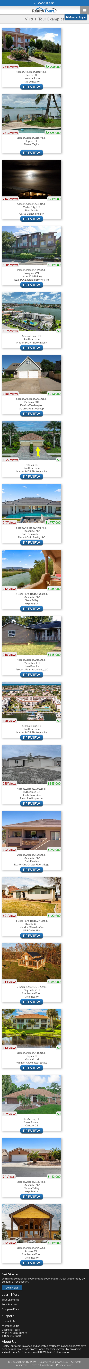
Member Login (76, 17)
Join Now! (12, 1287)
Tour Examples (10, 1299)
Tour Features (10, 1304)
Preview (31, 87)
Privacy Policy (64, 1364)
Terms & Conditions (41, 1364)
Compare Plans (10, 1309)
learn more (63, 1351)
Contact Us (8, 1320)
